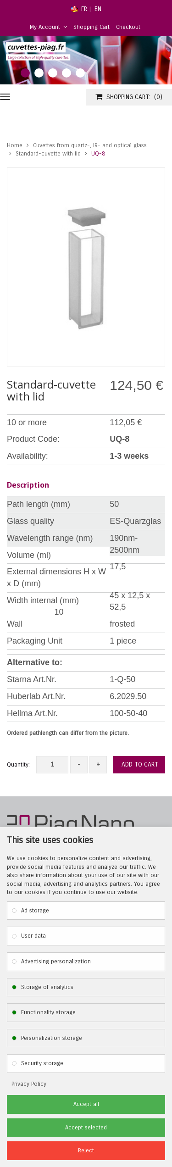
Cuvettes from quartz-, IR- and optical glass (90, 145)
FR (84, 9)
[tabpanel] (86, 60)
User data (33, 935)
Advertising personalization (56, 961)
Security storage (42, 1063)
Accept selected (86, 1127)
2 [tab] (39, 73)
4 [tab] (66, 73)
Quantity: (18, 764)
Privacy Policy (28, 1084)
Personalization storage (51, 1038)
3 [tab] (52, 73)
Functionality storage (48, 1012)
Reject (86, 1150)
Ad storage (35, 910)
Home (14, 145)
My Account (48, 27)
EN (97, 9)
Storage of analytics (47, 987)
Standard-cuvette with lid (48, 153)
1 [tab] (25, 73)
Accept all (86, 1104)
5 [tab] (80, 73)
